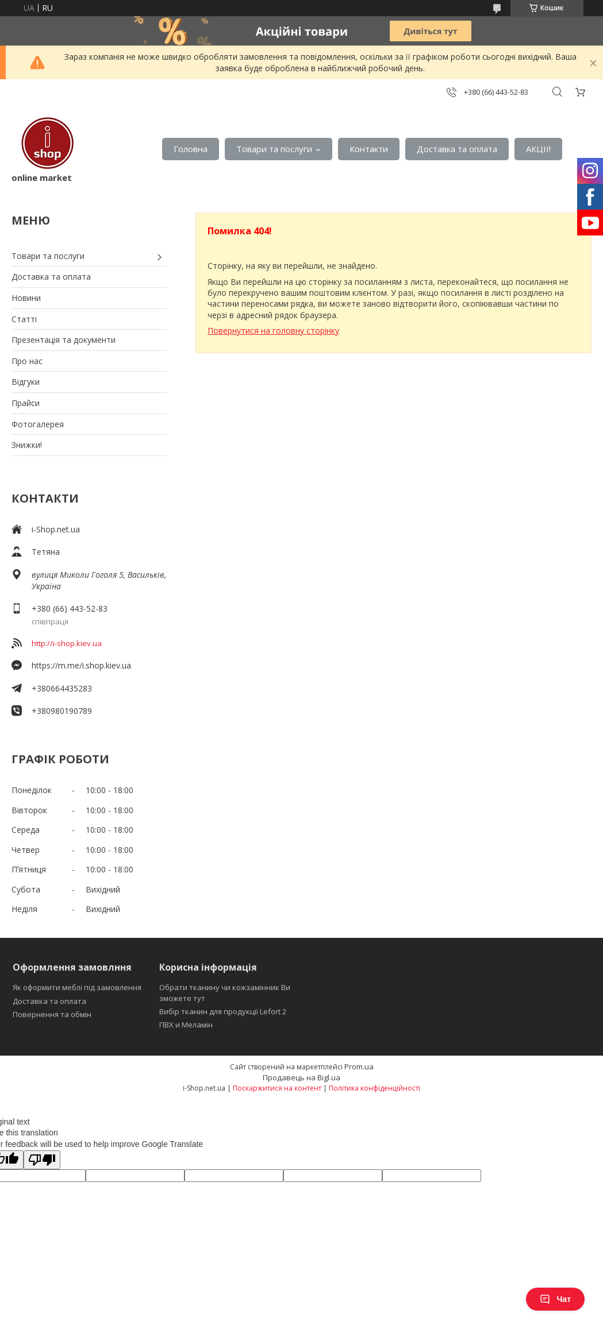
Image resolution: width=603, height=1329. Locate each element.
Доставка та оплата (457, 148)
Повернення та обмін (52, 1014)
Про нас (27, 361)
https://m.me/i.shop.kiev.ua (81, 665)
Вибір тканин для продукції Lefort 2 (222, 1011)
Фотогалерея (37, 424)
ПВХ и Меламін (186, 1024)
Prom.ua (359, 1066)
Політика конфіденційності (374, 1088)
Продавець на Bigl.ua (301, 1077)
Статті (24, 319)
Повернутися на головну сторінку (273, 330)
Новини (26, 297)
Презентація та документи (63, 339)
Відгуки (25, 381)
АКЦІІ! (538, 148)
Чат (555, 1299)
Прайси (25, 402)
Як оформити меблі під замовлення (77, 987)
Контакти (368, 148)
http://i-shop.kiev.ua (67, 643)
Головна (191, 148)
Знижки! (26, 444)
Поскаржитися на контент (277, 1088)
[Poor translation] (42, 1159)
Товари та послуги (274, 148)
